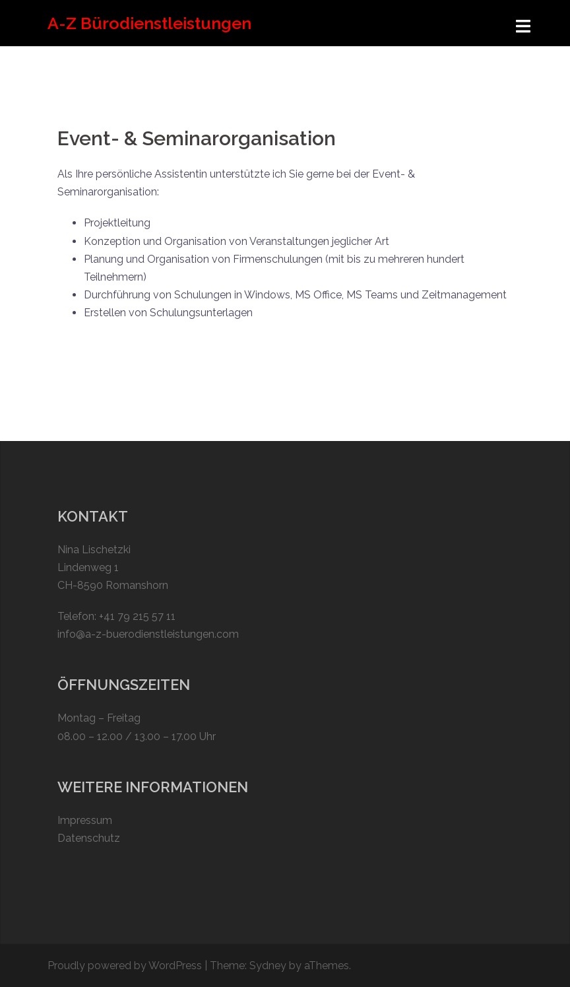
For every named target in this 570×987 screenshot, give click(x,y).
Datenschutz (88, 838)
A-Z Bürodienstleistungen (149, 23)
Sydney (267, 965)
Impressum (84, 820)
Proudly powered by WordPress (125, 965)
